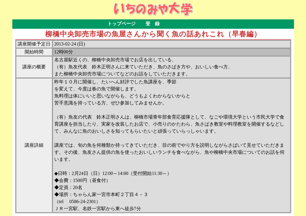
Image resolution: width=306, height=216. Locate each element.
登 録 (153, 23)
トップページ (121, 23)
